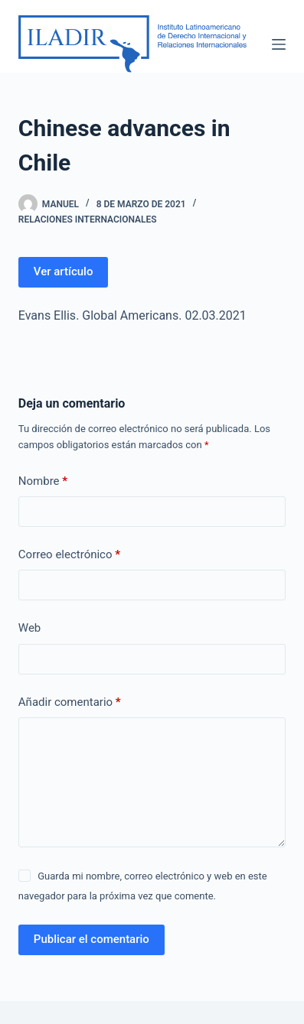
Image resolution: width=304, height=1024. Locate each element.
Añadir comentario (69, 702)
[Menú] (279, 44)
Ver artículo (63, 271)
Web (29, 628)
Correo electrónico (69, 554)
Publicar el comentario (91, 939)
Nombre (42, 481)
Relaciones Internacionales (87, 219)
